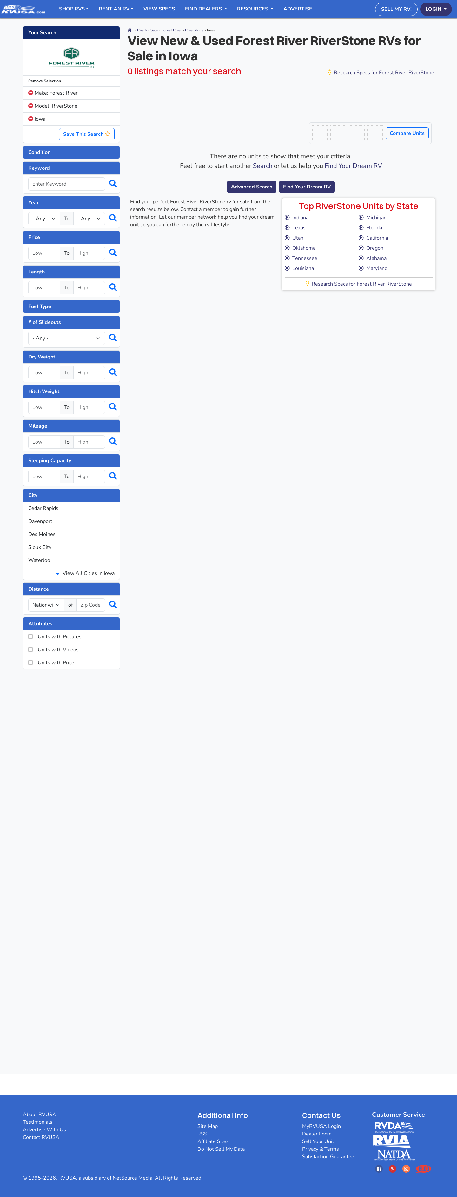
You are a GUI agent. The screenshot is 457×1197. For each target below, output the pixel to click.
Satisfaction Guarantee (328, 1156)
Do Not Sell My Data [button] (221, 1149)
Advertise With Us (44, 1129)
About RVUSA (39, 1114)
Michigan (373, 217)
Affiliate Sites (213, 1141)
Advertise (297, 8)
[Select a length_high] (89, 287)
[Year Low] (44, 218)
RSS (202, 1133)
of (70, 605)
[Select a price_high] (89, 253)
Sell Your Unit (318, 1141)
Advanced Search (251, 186)
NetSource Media (132, 1177)
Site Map (207, 1126)
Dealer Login (317, 1133)
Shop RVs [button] (72, 8)
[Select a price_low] (44, 253)
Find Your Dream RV (353, 165)
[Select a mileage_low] (44, 442)
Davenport (40, 521)
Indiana (296, 217)
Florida (370, 227)
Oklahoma (300, 248)
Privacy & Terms (320, 1149)
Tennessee (301, 258)
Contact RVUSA (41, 1137)
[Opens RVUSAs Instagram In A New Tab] (406, 1169)
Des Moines (42, 534)
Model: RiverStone (52, 105)
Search (262, 165)
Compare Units (407, 133)
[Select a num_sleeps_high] (89, 476)
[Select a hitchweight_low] (44, 407)
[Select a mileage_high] (89, 442)
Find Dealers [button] (204, 8)
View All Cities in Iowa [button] (85, 573)
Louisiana (299, 268)
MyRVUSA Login (321, 1126)
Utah (294, 237)
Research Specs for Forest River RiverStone (381, 72)
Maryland (373, 268)
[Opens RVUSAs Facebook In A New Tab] (379, 1169)
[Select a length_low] (44, 287)
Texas (295, 227)
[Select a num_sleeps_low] (44, 476)
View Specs (159, 8)
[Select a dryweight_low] (44, 372)
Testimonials (37, 1122)
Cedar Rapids (43, 508)
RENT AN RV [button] (114, 8)
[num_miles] (46, 605)
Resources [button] (253, 8)
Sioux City (39, 547)
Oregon (371, 248)
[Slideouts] (66, 338)
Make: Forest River (53, 92)
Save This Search (86, 134)
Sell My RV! (396, 9)
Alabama (373, 258)
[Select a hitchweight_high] (89, 407)
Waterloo (39, 560)
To (67, 218)
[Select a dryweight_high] (89, 372)
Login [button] (434, 9)
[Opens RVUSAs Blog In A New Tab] (423, 1169)
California (373, 237)
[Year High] (89, 218)
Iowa (36, 118)
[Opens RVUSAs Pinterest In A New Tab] (392, 1169)
